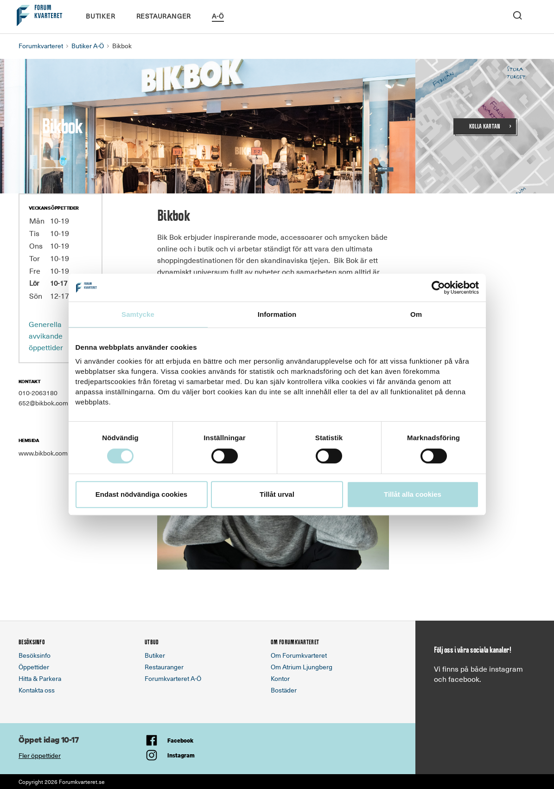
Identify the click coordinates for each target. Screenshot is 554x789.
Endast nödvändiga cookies (141, 494)
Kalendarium (250, 15)
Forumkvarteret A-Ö (173, 678)
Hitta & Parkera (40, 678)
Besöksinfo (35, 655)
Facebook (180, 740)
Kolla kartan (485, 126)
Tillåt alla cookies (412, 494)
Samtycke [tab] (137, 314)
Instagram (181, 755)
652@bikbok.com (43, 403)
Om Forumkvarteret (299, 655)
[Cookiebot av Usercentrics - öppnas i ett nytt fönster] (438, 288)
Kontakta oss (37, 690)
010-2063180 (38, 393)
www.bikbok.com (43, 453)
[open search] (517, 14)
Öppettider (34, 667)
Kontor (280, 678)
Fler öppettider (40, 755)
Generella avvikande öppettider (46, 335)
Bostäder (284, 690)
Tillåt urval (277, 494)
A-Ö (217, 16)
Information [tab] (277, 314)
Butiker (100, 16)
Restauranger (163, 16)
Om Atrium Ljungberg (301, 667)
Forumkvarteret (41, 46)
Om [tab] (416, 314)
